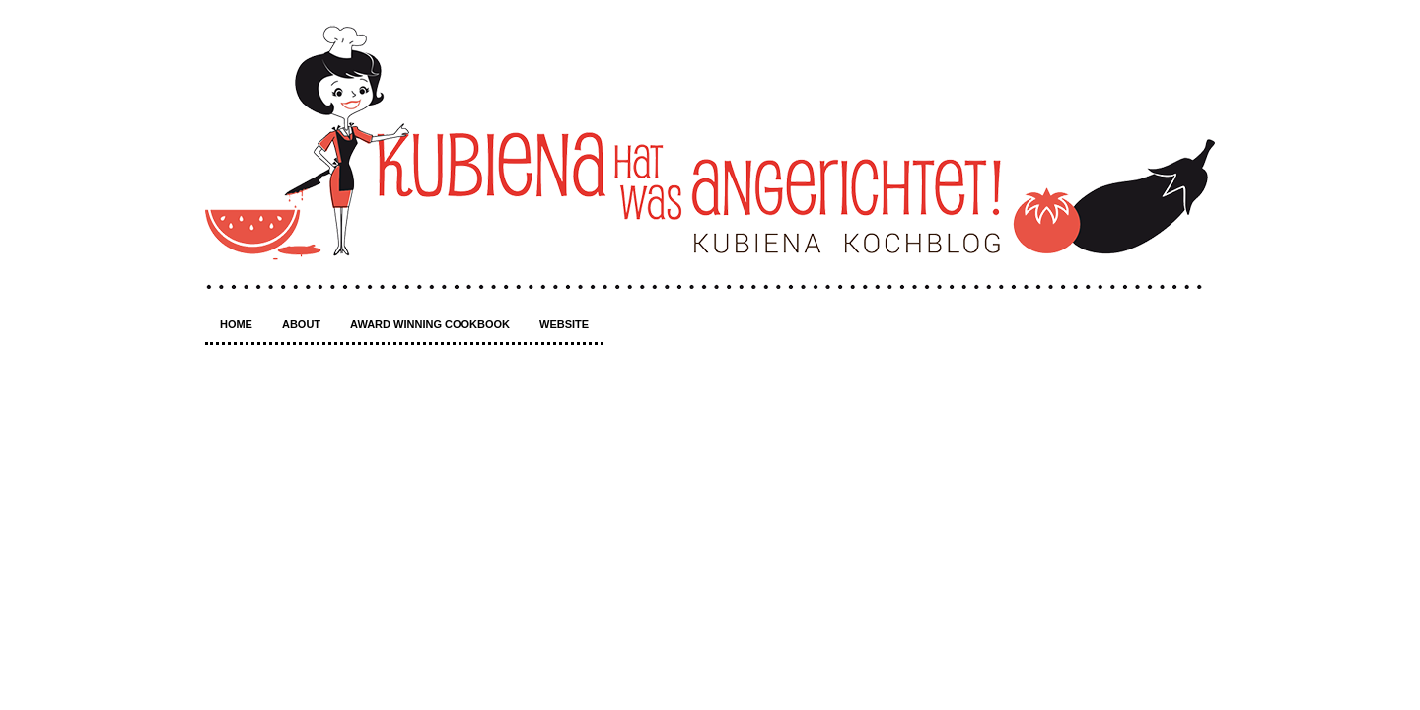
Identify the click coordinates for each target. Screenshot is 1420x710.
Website (564, 324)
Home (236, 324)
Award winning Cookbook (430, 324)
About (301, 324)
